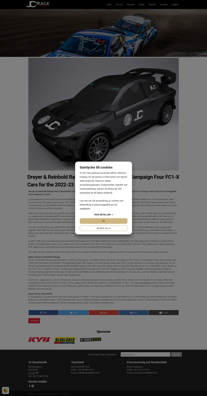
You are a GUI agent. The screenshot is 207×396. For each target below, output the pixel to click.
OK (103, 221)
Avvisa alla (103, 228)
